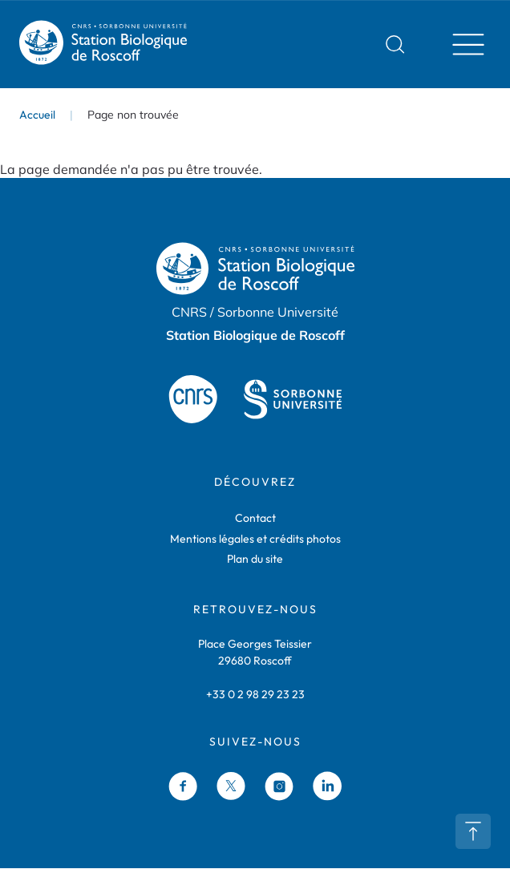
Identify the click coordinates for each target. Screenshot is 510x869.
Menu (463, 44)
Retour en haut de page (473, 831)
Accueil (37, 114)
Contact (255, 518)
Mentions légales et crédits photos (255, 539)
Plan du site (255, 559)
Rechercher (395, 44)
